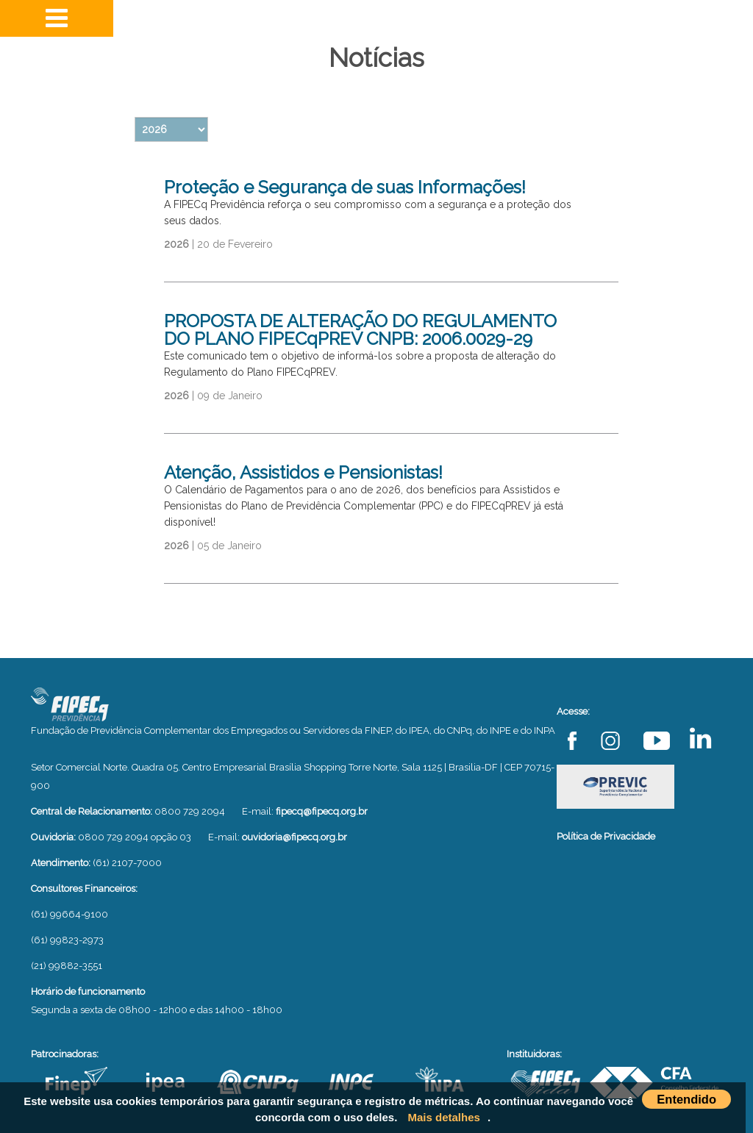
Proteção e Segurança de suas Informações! (345, 187)
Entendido (686, 1099)
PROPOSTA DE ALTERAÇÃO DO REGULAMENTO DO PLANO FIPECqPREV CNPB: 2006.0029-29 (360, 329)
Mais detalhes (444, 1117)
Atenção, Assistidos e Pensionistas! (303, 472)
